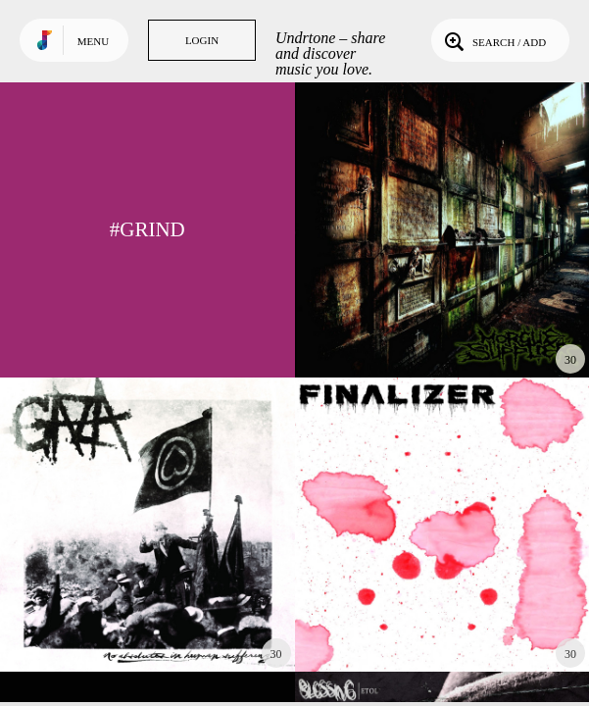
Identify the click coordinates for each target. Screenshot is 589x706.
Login (202, 40)
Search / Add (493, 40)
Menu (93, 41)
